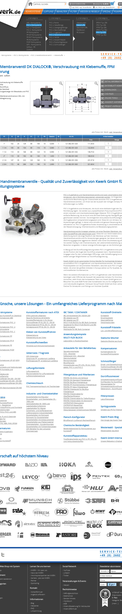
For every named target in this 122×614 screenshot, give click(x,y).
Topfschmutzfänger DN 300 (111, 367)
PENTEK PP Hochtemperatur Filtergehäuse (80, 385)
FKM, (10, 423)
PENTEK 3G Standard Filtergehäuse (77, 380)
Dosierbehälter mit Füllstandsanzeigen (41, 426)
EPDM (14, 423)
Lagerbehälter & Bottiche (36, 406)
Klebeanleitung (32, 335)
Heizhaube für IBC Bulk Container (77, 329)
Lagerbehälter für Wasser (36, 408)
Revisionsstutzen (70, 360)
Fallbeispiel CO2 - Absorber (74, 356)
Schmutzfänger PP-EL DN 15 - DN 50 (40, 322)
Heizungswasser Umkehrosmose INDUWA (80, 410)
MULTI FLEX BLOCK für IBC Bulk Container (80, 322)
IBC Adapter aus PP (71, 320)
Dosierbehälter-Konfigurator (37, 397)
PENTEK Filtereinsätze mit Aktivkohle (78, 400)
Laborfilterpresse (107, 399)
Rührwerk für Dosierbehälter (37, 417)
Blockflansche (69, 363)
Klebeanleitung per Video (36, 337)
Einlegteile (105, 315)
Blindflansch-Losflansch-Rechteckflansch (79, 420)
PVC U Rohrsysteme (21, 55)
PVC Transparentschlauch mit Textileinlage (43, 386)
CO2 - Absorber (70, 353)
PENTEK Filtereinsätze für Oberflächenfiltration (73, 395)
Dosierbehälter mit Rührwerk (37, 415)
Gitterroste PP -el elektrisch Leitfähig (40, 358)
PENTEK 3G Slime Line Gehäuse (76, 378)
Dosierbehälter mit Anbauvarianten (40, 420)
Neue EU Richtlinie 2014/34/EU (38, 318)
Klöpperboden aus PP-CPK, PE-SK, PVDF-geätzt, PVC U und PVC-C (80, 366)
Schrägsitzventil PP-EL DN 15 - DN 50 (40, 327)
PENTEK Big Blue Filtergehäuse (75, 382)
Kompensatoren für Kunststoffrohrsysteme (110, 352)
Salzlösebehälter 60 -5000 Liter (38, 404)
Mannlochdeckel (70, 358)
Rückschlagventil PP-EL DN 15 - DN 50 (41, 325)
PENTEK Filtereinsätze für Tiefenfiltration (79, 398)
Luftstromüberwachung (35, 376)
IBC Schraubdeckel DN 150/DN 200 (77, 315)
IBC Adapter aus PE (71, 318)
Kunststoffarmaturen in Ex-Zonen (39, 320)
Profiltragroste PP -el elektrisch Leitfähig (42, 361)
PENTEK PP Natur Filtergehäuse (76, 387)
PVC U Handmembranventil (41, 55)
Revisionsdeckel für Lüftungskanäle (40, 373)
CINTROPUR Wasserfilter (73, 405)
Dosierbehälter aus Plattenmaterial (39, 422)
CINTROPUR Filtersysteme (74, 403)
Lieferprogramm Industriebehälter (39, 413)
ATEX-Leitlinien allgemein (36, 315)
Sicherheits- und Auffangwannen (39, 410)
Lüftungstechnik (32, 371)
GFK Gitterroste (32, 356)
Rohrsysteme (6, 55)
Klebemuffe (58, 55)
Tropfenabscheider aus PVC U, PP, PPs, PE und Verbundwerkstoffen (80, 440)
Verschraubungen (108, 322)
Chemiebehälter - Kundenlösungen (40, 424)
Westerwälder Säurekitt (110, 430)
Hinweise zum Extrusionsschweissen (40, 346)
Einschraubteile (107, 318)
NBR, (6, 423)
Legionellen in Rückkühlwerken (76, 341)
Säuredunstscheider (71, 351)
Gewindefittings (107, 320)
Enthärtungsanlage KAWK (73, 407)
